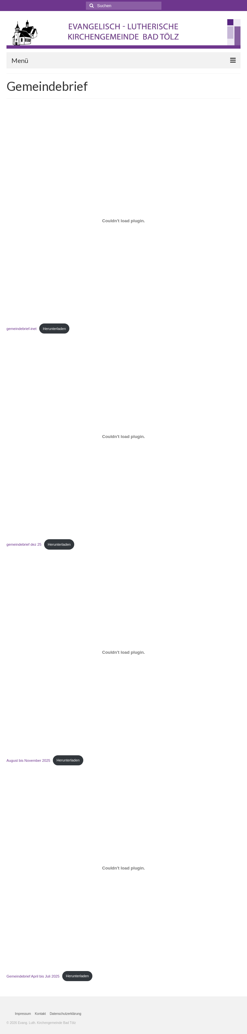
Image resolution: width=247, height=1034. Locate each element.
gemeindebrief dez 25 (23, 544)
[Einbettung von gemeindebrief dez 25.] (123, 436)
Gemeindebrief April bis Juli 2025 (33, 976)
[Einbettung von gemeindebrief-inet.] (123, 220)
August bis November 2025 (28, 760)
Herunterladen (54, 329)
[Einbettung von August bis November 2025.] (123, 652)
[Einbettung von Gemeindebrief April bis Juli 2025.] (123, 868)
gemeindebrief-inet (21, 329)
